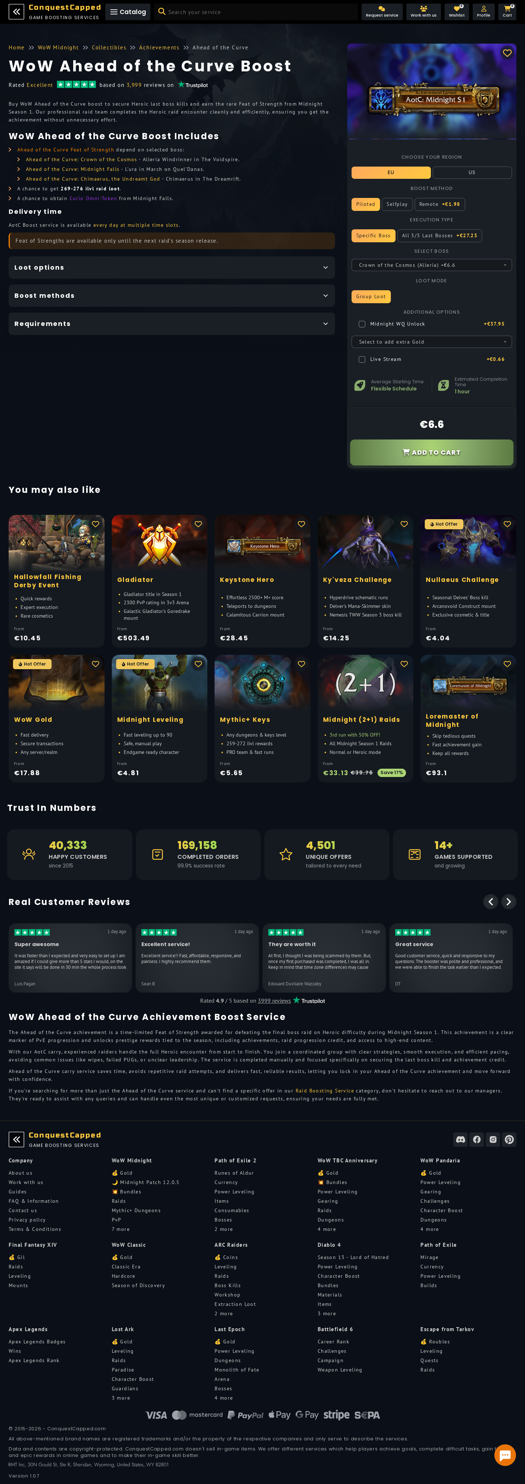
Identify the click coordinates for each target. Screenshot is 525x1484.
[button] (483, 11)
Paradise (123, 1369)
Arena (222, 1379)
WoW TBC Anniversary (348, 1160)
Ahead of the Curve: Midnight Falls (73, 169)
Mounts (18, 1285)
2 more (224, 1229)
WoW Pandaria (440, 1160)
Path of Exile (438, 1244)
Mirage (429, 1257)
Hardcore (124, 1276)
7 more (121, 1229)
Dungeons (331, 1219)
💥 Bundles (127, 1191)
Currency (226, 1182)
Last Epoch (230, 1329)
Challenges (435, 1201)
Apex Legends (28, 1329)
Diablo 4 (329, 1244)
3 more (327, 1313)
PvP (117, 1219)
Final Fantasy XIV (33, 1244)
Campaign (331, 1360)
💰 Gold (122, 1173)
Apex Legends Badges (37, 1341)
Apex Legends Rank (34, 1360)
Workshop (228, 1294)
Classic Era (126, 1266)
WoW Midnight (132, 1160)
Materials (330, 1294)
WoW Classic (129, 1244)
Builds (428, 1285)
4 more (327, 1229)
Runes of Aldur (234, 1173)
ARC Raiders (231, 1244)
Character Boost (441, 1210)
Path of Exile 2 (236, 1160)
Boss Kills (228, 1285)
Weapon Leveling (340, 1369)
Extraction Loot (235, 1304)
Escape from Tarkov (447, 1329)
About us (20, 1173)
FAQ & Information (34, 1201)
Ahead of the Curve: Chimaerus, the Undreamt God (93, 179)
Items (222, 1201)
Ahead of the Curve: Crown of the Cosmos (81, 159)
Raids (119, 1201)
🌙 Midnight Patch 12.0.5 (146, 1182)
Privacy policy (27, 1219)
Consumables (232, 1210)
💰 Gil (17, 1257)
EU (391, 172)
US (472, 172)
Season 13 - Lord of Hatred (353, 1257)
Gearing (328, 1201)
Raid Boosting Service (325, 1090)
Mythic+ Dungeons (136, 1210)
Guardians (125, 1388)
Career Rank (333, 1341)
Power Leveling (235, 1191)
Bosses (223, 1219)
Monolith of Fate (237, 1369)
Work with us (26, 1182)
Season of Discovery (139, 1285)
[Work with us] (423, 12)
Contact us (23, 1210)
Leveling (20, 1276)
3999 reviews (274, 1000)
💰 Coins (226, 1257)
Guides (18, 1191)
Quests (429, 1360)
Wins (15, 1351)
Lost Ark (123, 1329)
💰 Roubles (435, 1341)
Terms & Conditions (35, 1229)
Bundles (328, 1285)
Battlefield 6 (336, 1329)
